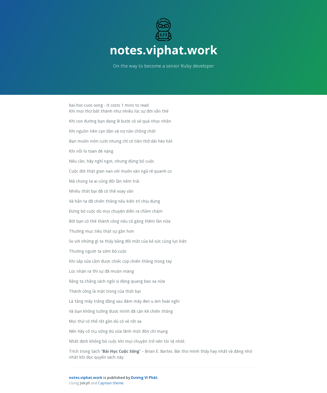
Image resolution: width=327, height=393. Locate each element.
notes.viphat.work (163, 50)
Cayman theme (111, 382)
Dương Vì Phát (144, 377)
